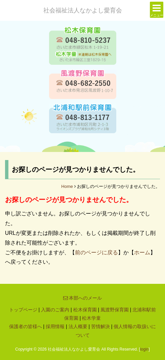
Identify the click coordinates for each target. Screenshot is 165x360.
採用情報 (55, 326)
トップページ (23, 309)
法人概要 (78, 326)
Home (67, 186)
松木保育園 (85, 309)
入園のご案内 (55, 309)
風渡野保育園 (114, 309)
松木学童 (91, 318)
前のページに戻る (96, 252)
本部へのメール (82, 298)
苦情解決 (100, 326)
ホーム (142, 252)
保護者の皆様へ (25, 326)
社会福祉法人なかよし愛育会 (82, 10)
